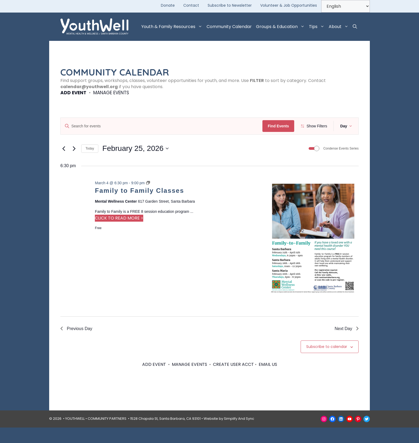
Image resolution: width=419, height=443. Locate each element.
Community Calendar (229, 26)
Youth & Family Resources (172, 27)
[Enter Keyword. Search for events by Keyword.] (162, 126)
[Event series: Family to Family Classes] (148, 199)
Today (90, 164)
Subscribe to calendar (326, 362)
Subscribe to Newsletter (230, 5)
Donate (168, 5)
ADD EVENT (73, 92)
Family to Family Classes (139, 206)
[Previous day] (63, 164)
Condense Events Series (341, 164)
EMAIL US (268, 380)
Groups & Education (281, 27)
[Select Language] (345, 6)
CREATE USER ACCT (233, 380)
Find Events (279, 126)
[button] (355, 27)
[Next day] (74, 164)
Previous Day (76, 344)
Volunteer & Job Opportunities (288, 5)
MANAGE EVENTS (111, 92)
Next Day (347, 344)
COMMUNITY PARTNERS (107, 434)
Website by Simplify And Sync (229, 434)
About (340, 27)
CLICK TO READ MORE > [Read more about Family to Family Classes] (119, 234)
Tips (318, 27)
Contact (191, 5)
